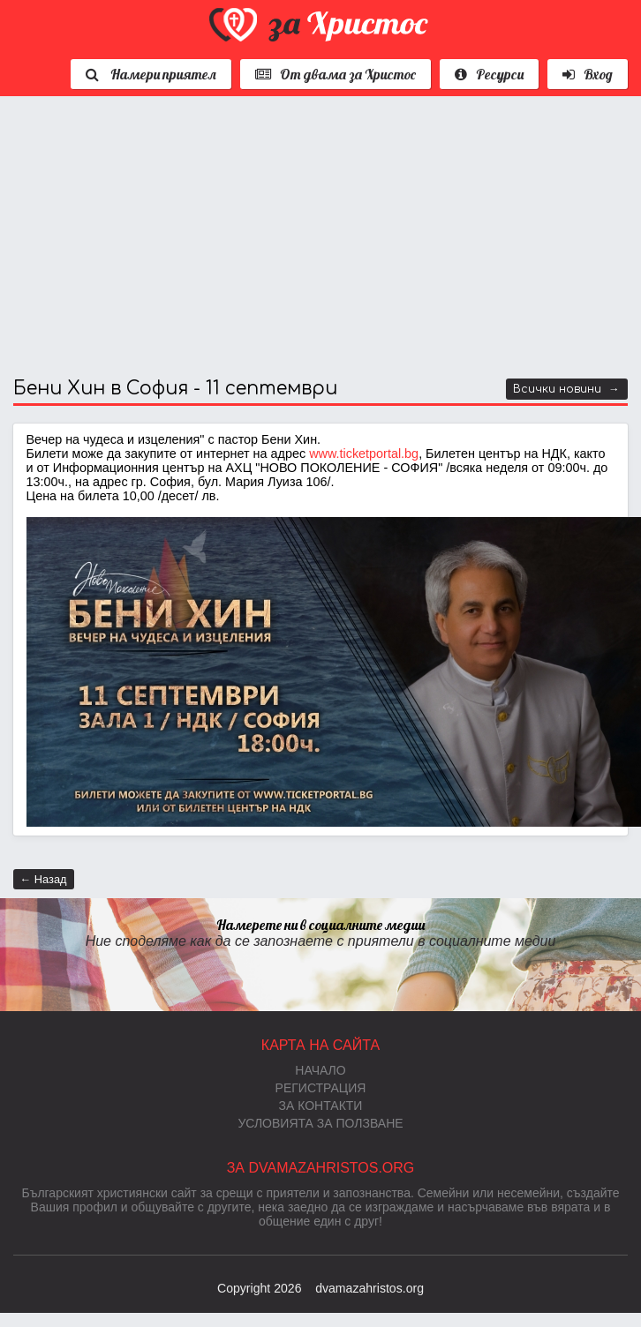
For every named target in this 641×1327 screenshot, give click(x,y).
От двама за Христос (335, 74)
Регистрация (320, 1088)
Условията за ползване (320, 1123)
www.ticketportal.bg (364, 453)
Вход (587, 74)
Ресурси (489, 74)
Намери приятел (151, 74)
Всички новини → (566, 389)
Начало (320, 1070)
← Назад (43, 879)
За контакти (321, 1105)
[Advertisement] (256, 237)
